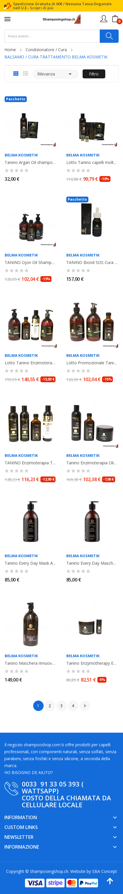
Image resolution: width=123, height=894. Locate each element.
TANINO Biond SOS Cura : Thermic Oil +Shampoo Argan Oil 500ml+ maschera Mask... (92, 262)
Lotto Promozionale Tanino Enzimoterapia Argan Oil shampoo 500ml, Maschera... (92, 362)
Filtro (94, 74)
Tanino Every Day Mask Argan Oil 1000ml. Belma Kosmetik (31, 563)
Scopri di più (41, 7)
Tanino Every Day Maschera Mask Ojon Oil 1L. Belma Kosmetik (92, 563)
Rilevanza (55, 74)
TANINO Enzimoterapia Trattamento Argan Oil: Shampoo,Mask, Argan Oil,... (31, 463)
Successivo (85, 705)
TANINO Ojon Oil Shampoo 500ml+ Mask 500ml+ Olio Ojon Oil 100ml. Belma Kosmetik (31, 262)
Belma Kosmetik (21, 155)
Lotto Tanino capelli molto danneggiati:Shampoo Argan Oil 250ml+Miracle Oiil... (92, 162)
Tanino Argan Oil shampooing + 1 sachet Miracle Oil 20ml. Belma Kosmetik (31, 162)
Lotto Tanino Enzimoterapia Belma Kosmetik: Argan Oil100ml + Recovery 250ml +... (31, 362)
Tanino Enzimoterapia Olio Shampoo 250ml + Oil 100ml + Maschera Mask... (92, 463)
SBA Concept (104, 871)
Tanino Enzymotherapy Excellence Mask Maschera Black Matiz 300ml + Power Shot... (92, 663)
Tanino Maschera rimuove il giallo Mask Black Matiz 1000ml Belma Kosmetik (31, 663)
